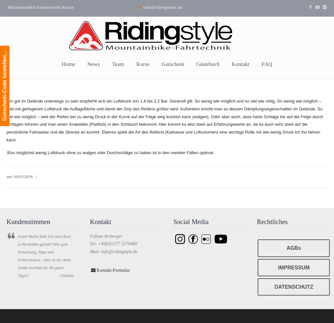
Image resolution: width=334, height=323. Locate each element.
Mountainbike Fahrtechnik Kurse (41, 7)
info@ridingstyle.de (162, 7)
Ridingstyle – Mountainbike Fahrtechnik (167, 35)
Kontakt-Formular (110, 270)
